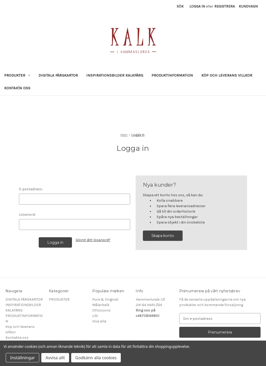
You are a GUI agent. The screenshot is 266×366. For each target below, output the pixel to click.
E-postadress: (31, 189)
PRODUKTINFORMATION (172, 75)
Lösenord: (27, 214)
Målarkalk (100, 305)
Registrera (224, 6)
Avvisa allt (55, 358)
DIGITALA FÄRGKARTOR (58, 75)
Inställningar (22, 358)
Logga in (197, 6)
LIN (95, 316)
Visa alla (99, 321)
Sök (180, 6)
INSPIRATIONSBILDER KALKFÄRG (114, 75)
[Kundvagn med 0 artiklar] (248, 6)
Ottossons (101, 310)
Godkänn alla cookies (96, 358)
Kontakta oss (17, 88)
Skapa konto (162, 235)
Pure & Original (105, 299)
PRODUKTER (17, 75)
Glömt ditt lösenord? (93, 240)
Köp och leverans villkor (226, 75)
